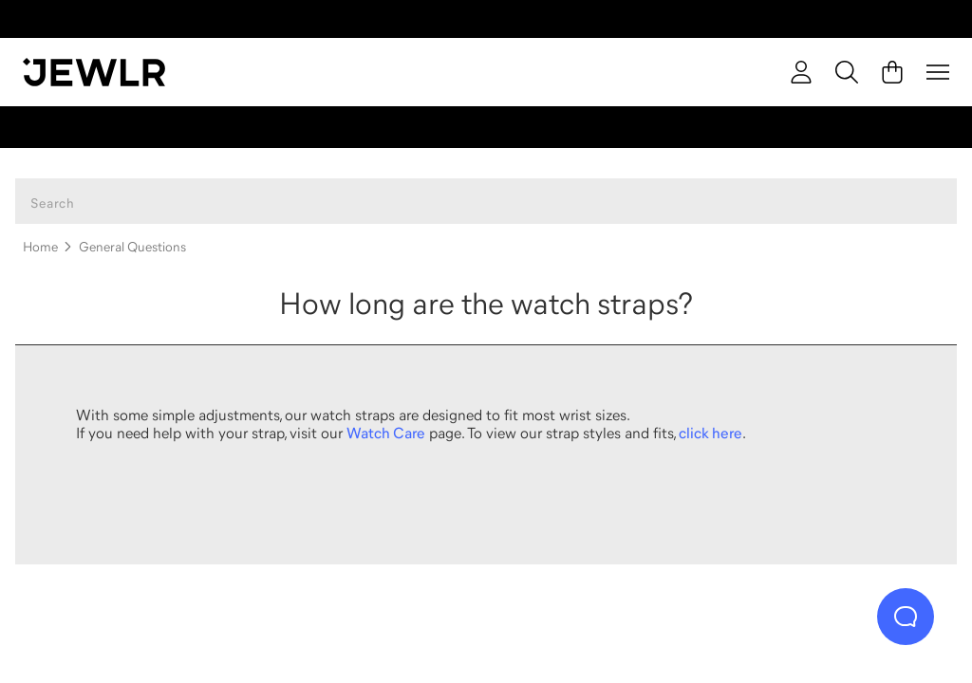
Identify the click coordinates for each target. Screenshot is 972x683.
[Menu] (937, 72)
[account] (801, 72)
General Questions (132, 246)
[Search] (846, 72)
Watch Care (385, 432)
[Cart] (892, 72)
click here (710, 432)
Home (40, 246)
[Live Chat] (905, 616)
